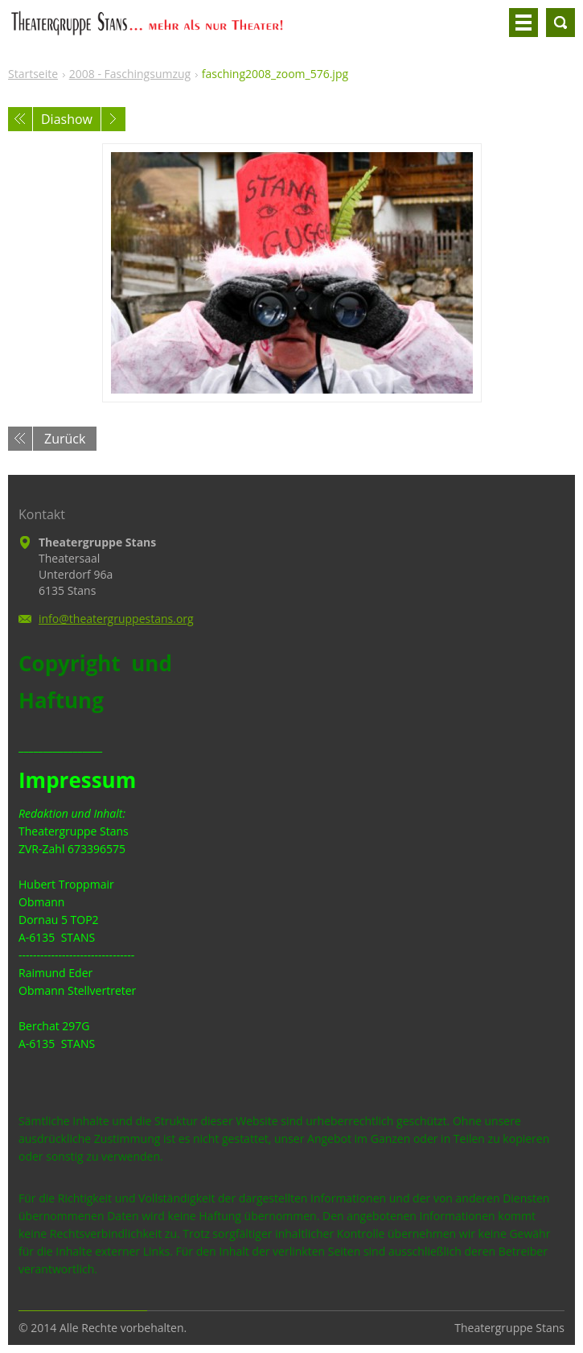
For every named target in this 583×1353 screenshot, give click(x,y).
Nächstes (113, 119)
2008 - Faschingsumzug (130, 73)
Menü (523, 22)
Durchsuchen (560, 22)
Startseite (33, 73)
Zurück (64, 439)
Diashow (66, 119)
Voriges (20, 119)
